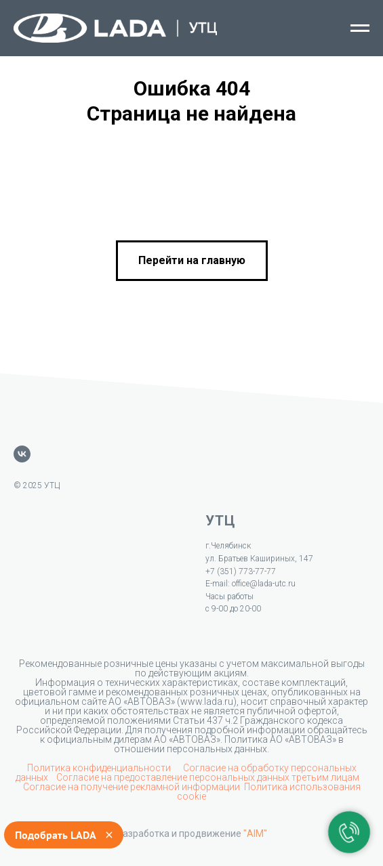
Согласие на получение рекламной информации (131, 786)
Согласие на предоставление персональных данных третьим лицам (208, 777)
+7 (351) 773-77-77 (240, 571)
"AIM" (255, 833)
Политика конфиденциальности (100, 767)
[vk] (22, 454)
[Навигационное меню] (359, 28)
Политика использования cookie (269, 791)
